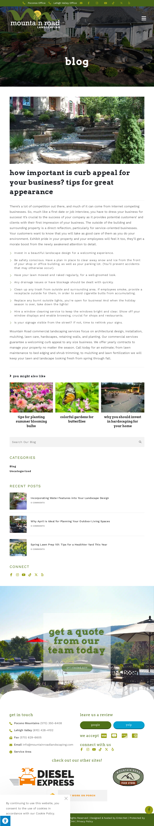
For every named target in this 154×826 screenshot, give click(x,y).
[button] (95, 725)
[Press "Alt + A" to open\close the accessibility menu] (5, 821)
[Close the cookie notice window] (66, 799)
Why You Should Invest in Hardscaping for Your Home (122, 421)
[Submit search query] (140, 442)
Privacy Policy (85, 821)
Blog (13, 466)
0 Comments (38, 503)
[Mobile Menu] (144, 18)
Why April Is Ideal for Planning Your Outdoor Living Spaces (70, 521)
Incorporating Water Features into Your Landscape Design (70, 498)
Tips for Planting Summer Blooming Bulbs (31, 421)
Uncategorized (20, 471)
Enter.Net (121, 818)
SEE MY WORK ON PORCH (78, 795)
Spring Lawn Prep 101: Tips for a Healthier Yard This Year (69, 544)
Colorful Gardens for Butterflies (77, 419)
